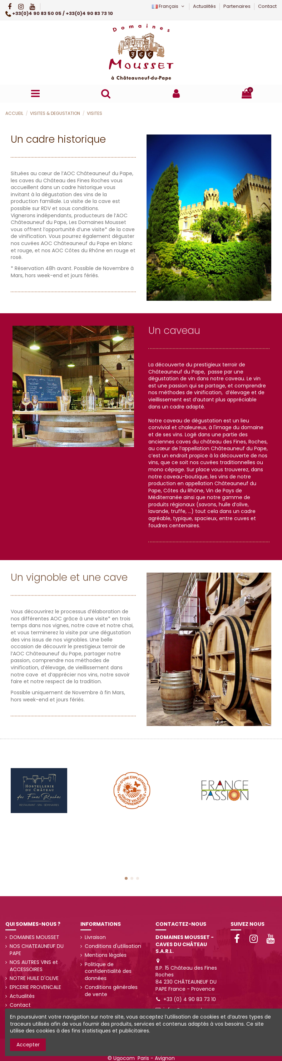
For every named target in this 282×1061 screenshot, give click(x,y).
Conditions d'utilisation (113, 946)
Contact (267, 6)
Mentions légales (106, 955)
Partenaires (237, 6)
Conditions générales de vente (111, 991)
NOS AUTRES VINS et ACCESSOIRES (34, 966)
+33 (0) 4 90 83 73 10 (189, 999)
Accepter (28, 1044)
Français (168, 6)
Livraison (95, 937)
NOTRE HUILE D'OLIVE (34, 978)
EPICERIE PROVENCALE (35, 987)
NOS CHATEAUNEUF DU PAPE (37, 950)
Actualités (205, 6)
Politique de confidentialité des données (108, 971)
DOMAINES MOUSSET (34, 937)
